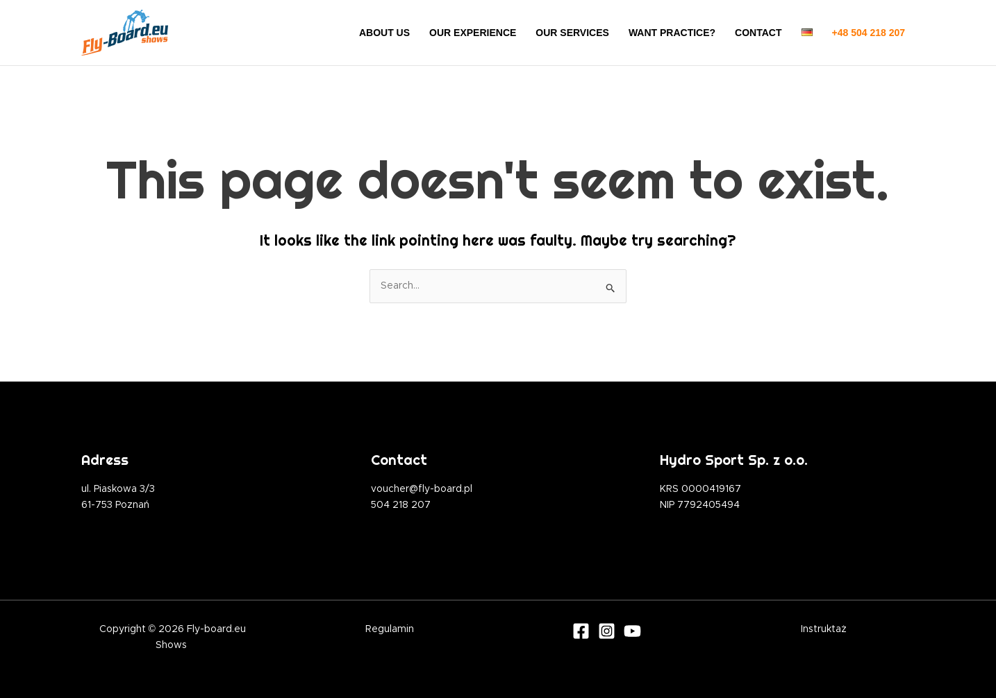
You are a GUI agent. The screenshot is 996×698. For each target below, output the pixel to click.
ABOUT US (384, 32)
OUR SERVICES (572, 32)
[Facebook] (581, 631)
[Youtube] (632, 631)
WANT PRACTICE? (672, 32)
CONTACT (758, 32)
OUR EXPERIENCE (472, 32)
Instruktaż (824, 629)
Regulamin (389, 629)
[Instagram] (606, 631)
